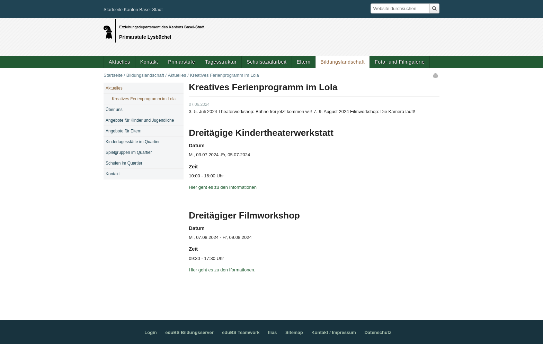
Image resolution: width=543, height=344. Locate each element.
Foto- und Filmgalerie (400, 62)
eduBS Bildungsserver (189, 332)
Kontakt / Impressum (333, 332)
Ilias (272, 332)
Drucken (436, 75)
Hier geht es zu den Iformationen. (223, 269)
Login (150, 332)
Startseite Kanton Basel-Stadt (133, 9)
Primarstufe (181, 62)
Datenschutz (377, 332)
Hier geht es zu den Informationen (223, 187)
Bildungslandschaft (343, 62)
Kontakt (149, 62)
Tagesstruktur (221, 62)
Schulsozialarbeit (266, 62)
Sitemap (294, 332)
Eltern (304, 62)
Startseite (113, 75)
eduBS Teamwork (240, 332)
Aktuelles (119, 62)
